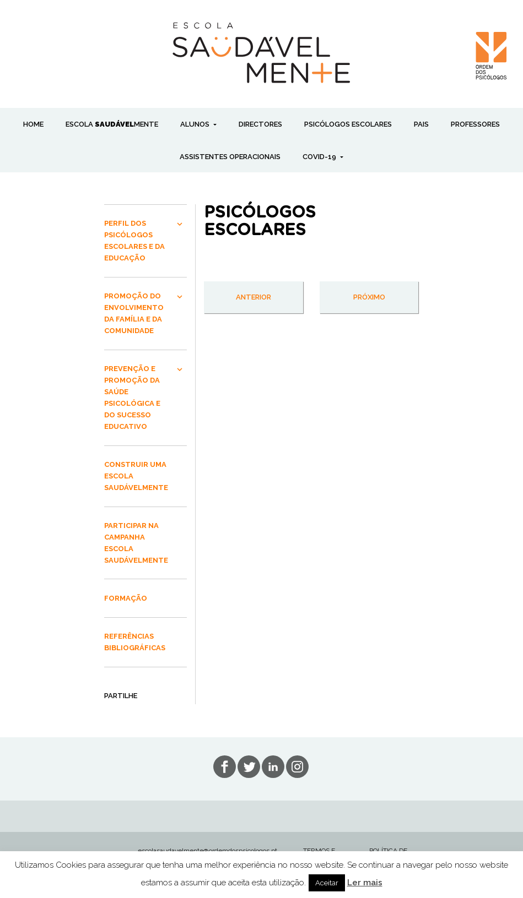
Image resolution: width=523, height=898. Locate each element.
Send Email (142, 717)
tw (249, 766)
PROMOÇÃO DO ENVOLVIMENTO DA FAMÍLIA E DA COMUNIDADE (134, 313)
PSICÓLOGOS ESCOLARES (348, 124)
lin (273, 766)
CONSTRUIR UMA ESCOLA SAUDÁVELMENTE (136, 476)
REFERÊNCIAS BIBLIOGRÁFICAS (134, 642)
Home (33, 124)
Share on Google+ (126, 717)
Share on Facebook (110, 717)
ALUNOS (195, 124)
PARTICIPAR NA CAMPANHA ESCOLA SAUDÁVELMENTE (136, 542)
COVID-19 (320, 157)
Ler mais (364, 883)
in (297, 766)
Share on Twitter (158, 717)
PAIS (421, 124)
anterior (253, 297)
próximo (369, 297)
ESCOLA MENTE (112, 124)
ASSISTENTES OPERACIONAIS (230, 157)
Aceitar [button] (326, 883)
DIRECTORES (260, 124)
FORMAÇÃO (125, 598)
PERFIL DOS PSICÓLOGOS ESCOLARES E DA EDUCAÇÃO (134, 240)
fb (224, 766)
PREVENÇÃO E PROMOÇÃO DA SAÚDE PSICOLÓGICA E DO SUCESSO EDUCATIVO (132, 397)
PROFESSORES (475, 124)
